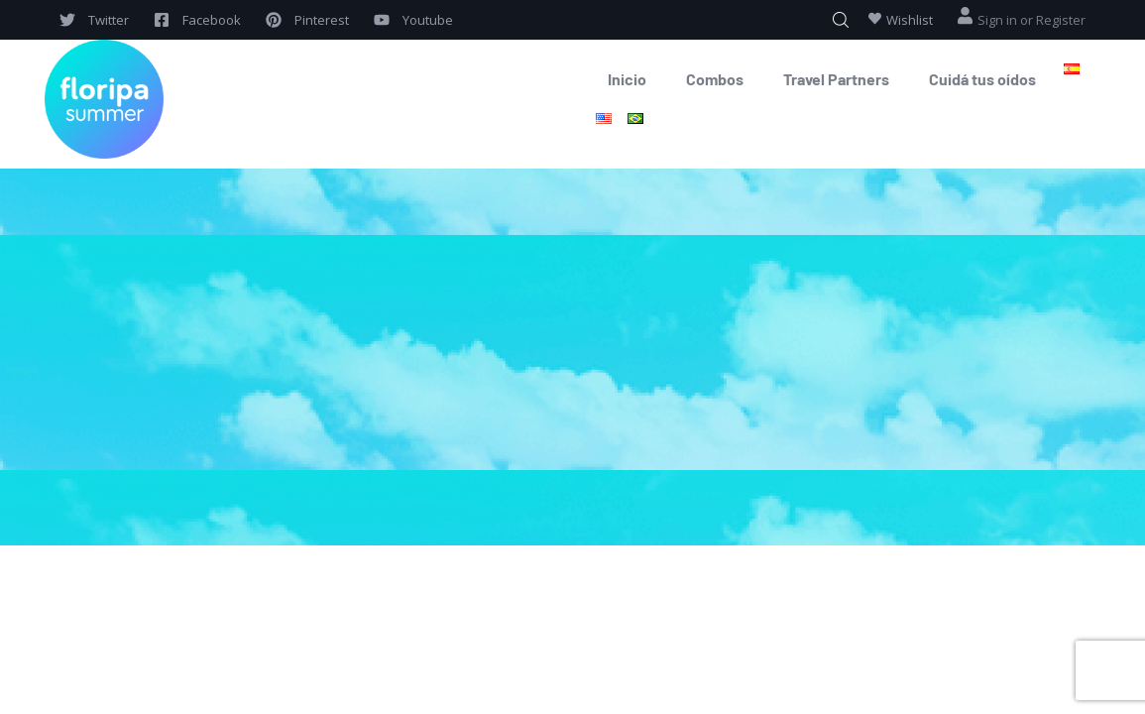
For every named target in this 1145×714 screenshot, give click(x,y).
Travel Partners (836, 78)
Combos (715, 78)
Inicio (627, 78)
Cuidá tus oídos (982, 78)
